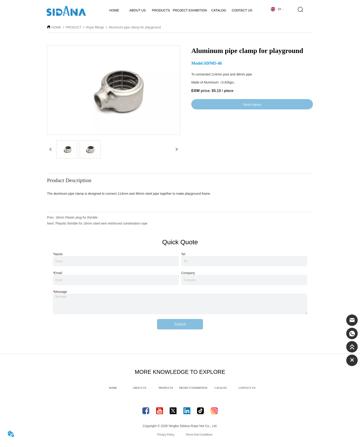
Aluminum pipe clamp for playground (135, 27)
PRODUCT (74, 27)
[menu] (180, 388)
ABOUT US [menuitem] (139, 387)
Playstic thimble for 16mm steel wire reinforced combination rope (101, 223)
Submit (180, 324)
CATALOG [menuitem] (220, 387)
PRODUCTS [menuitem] (166, 387)
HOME (56, 27)
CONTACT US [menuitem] (247, 387)
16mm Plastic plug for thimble (76, 217)
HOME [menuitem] (113, 387)
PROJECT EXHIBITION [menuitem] (193, 387)
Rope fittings (95, 27)
